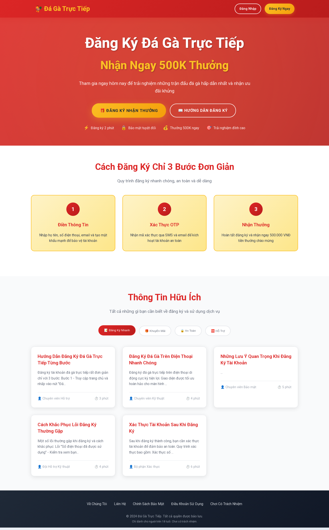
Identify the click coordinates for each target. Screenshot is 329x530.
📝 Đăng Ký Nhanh (117, 330)
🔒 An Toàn (188, 330)
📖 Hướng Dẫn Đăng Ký (203, 110)
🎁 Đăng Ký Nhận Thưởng (129, 110)
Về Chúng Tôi (97, 506)
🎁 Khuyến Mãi (155, 331)
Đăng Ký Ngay (279, 9)
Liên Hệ (120, 506)
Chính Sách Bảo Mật (148, 506)
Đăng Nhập (248, 9)
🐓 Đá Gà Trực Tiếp (62, 8)
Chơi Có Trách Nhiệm (226, 506)
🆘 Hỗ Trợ (218, 331)
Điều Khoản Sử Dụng (187, 506)
